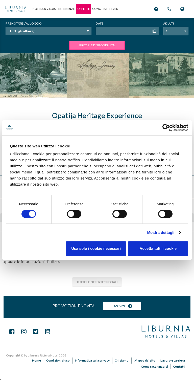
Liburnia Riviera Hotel (43, 355)
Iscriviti (122, 306)
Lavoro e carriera (173, 360)
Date (99, 23)
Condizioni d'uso (61, 360)
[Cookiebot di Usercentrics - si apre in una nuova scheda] (166, 127)
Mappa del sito (145, 360)
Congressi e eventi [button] (106, 8)
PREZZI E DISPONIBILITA (97, 45)
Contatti (179, 365)
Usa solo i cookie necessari (96, 248)
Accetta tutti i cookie (158, 248)
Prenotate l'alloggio (24, 23)
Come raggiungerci (155, 365)
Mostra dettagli (160, 232)
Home (40, 360)
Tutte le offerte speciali (97, 282)
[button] (83, 9)
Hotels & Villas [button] (44, 8)
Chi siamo (123, 360)
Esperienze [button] (66, 8)
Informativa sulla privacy (94, 360)
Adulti (168, 23)
